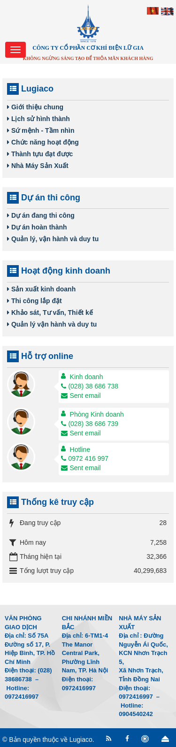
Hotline (80, 449)
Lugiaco (80, 739)
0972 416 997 (84, 458)
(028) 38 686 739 (89, 423)
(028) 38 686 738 (89, 386)
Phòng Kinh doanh (97, 414)
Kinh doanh (86, 377)
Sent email (80, 395)
